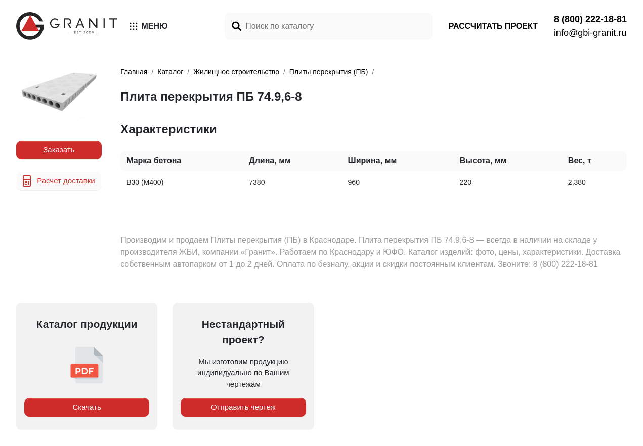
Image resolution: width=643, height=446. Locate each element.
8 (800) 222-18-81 (590, 19)
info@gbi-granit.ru (590, 33)
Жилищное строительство (236, 72)
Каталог (170, 72)
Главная (133, 72)
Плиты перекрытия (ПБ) (328, 72)
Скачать (87, 407)
